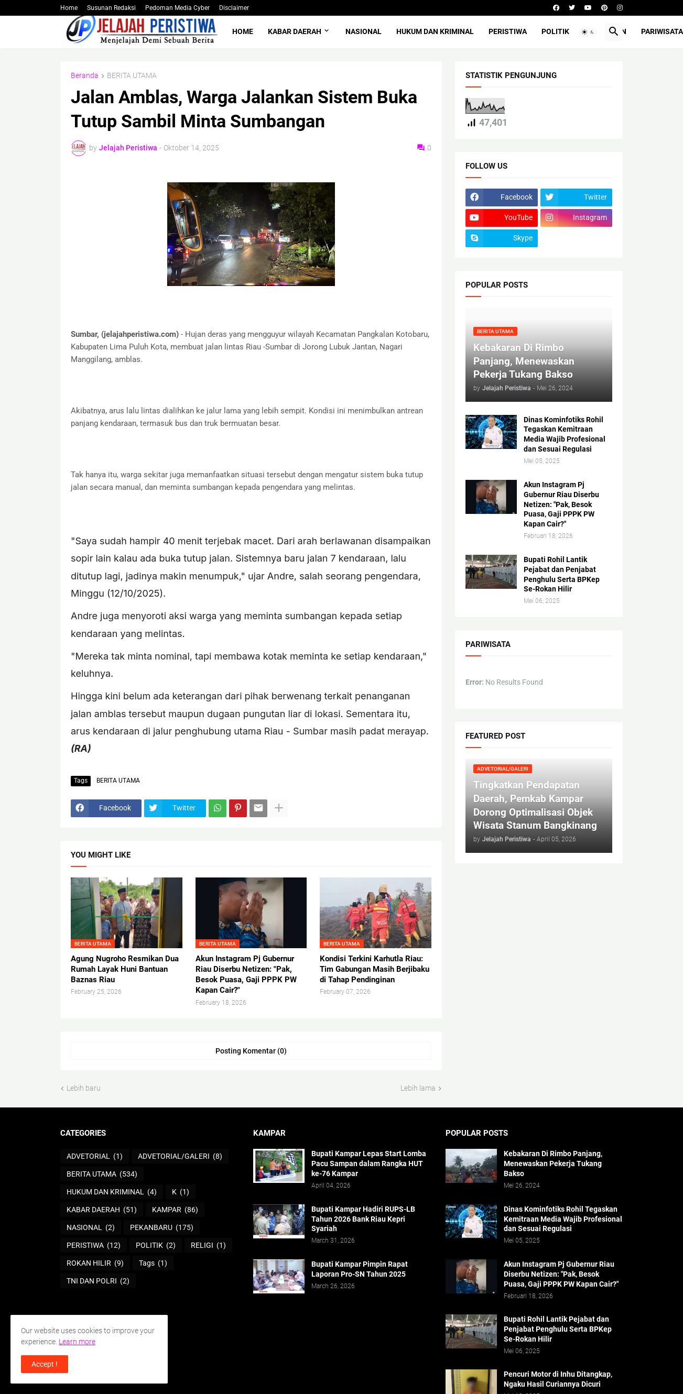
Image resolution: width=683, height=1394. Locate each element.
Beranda (85, 76)
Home (69, 8)
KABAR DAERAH (294, 31)
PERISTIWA (508, 31)
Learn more (77, 1341)
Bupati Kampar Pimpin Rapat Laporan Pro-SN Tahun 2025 (359, 1269)
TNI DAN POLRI (98, 1281)
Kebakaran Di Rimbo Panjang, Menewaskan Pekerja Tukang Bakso (553, 1163)
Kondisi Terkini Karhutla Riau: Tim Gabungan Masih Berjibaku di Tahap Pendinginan (374, 969)
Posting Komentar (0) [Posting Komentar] (251, 1051)
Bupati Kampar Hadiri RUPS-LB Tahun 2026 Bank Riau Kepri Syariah (363, 1219)
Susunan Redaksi (111, 8)
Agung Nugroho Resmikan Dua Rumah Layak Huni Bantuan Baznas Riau (125, 969)
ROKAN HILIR (95, 1263)
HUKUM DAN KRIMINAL (435, 31)
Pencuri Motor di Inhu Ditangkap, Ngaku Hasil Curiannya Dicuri (558, 1379)
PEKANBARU (161, 1228)
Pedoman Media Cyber (177, 8)
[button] (588, 32)
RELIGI (208, 1246)
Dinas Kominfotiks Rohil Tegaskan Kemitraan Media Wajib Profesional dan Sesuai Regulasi (564, 434)
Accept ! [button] (44, 1364)
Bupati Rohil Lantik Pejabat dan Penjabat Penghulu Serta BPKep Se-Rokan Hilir (562, 574)
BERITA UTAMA (132, 76)
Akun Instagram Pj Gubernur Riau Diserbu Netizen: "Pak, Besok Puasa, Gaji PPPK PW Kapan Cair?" (246, 974)
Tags (153, 1263)
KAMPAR (175, 1210)
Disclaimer (234, 8)
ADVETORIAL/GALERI (180, 1156)
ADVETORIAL (95, 1156)
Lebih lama (418, 1088)
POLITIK (555, 31)
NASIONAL (363, 31)
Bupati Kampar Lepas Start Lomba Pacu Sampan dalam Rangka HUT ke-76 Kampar (368, 1163)
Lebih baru (84, 1088)
